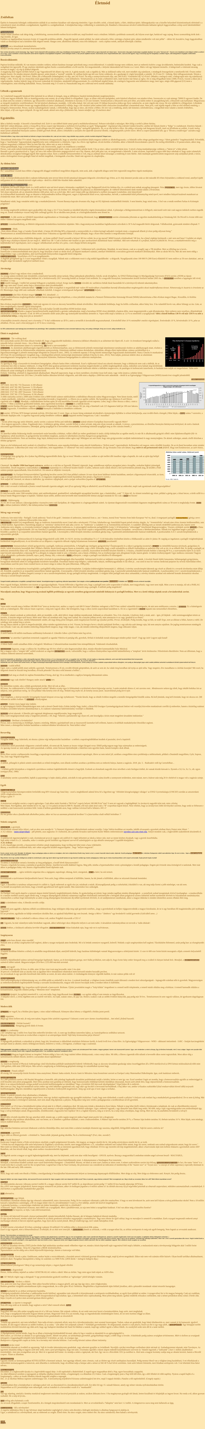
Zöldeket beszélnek (7, 1210)
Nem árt (91, 872)
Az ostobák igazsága (7, 1309)
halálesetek (76, 422)
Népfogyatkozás (5, 720)
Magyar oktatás (5, 1071)
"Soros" (48, 680)
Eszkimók (4, 1291)
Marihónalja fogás (6, 631)
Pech (2, 1391)
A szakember (5, 569)
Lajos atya (155, 546)
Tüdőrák (3, 383)
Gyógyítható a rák (6, 1054)
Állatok (3, 776)
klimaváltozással (78, 1229)
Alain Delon (4, 1126)
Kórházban (4, 666)
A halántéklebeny (6, 649)
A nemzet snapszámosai (8, 1093)
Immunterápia (113, 581)
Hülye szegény (5, 994)
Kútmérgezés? (5, 638)
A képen (130, 581)
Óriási (2, 238)
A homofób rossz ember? (8, 1077)
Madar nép (38, 295)
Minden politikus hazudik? (8, 361)
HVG (2, 413)
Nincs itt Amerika (6, 1104)
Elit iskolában (5, 882)
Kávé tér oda (6, 175)
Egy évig (3, 940)
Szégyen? (4, 1214)
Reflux (2, 1193)
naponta (17, 401)
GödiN (2, 1119)
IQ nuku (3, 1153)
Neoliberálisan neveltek (8, 1023)
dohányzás (69, 404)
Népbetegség (5, 375)
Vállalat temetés (5, 247)
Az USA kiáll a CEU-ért (8, 918)
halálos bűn (77, 994)
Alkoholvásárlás (5, 812)
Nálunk (3, 903)
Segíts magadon (6, 1303)
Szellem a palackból (7, 642)
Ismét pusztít (4, 274)
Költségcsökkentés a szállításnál (11, 987)
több (45, 345)
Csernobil (3, 761)
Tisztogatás (4, 704)
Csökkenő (4, 408)
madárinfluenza (169, 278)
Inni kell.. (3, 801)
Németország (26, 304)
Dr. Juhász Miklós (6, 522)
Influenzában (4, 675)
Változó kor (4, 836)
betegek (182, 413)
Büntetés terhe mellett (7, 539)
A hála (2, 1401)
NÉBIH (126, 496)
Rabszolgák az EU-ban (8, 978)
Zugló (2, 1140)
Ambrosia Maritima (182, 518)
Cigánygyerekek (89, 290)
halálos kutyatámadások (191, 960)
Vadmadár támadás (7, 295)
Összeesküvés (5, 680)
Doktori (3, 767)
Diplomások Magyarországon (14, 185)
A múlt (2, 283)
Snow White (4, 491)
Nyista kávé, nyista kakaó (8, 872)
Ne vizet (3, 967)
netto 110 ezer (137, 853)
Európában (193, 527)
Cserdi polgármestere (105, 217)
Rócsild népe (5, 1345)
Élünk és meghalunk (7, 744)
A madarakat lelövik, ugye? (9, 311)
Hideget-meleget (6, 557)
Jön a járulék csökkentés (8, 256)
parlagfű (69, 555)
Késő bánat (4, 1320)
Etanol (2, 1171)
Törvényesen (102, 541)
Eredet (3, 431)
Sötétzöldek (4, 684)
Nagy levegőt (5, 1012)
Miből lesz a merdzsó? (7, 1026)
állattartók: (78, 283)
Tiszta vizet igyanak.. (7, 1254)
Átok (2, 923)
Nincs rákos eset (6, 1270)
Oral (2, 1277)
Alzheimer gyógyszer (7, 454)
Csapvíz (3, 604)
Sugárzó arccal (101, 479)
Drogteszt (4, 1115)
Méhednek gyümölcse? (8, 737)
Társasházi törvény (6, 1243)
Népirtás (3, 1039)
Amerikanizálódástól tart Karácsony (11, 1331)
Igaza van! (4, 613)
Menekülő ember (6, 695)
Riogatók (3, 907)
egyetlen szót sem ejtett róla (135, 832)
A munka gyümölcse (175, 1325)
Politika (3, 1421)
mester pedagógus (196, 853)
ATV (37, 587)
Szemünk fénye (5, 827)
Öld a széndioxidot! (6, 1408)
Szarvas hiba (5, 1160)
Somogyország (5, 217)
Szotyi (2, 752)
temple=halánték (59, 651)
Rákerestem (182, 606)
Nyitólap (3, 1423)
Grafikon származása (197, 379)
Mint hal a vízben (6, 229)
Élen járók (4, 500)
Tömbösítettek (7, 32)
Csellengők (4, 208)
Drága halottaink (6, 949)
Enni (2, 285)
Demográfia (4, 1182)
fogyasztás (39, 408)
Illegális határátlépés (7, 309)
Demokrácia (30, 699)
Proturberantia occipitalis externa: (167, 1162)
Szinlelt (3, 1016)
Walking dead (5, 1225)
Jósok (43, 343)
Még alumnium (5, 348)
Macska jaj (4, 958)
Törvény (4, 46)
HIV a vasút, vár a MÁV (8, 790)
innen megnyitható (22, 832)
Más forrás (4, 406)
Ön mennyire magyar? (7, 1282)
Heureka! (39, 288)
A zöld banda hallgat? (7, 1359)
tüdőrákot (142, 609)
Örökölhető (4, 1061)
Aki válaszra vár (5, 891)
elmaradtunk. (53, 505)
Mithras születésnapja (7, 1370)
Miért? (2, 420)
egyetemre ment (170, 187)
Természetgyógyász (7, 546)
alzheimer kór (45, 468)
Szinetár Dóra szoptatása (57, 928)
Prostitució (4, 1383)
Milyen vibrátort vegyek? (8, 1263)
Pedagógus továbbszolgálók (9, 860)
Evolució (3, 1030)
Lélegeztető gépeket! (7, 1198)
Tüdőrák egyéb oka (6, 474)
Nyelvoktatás (4, 876)
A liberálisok (4, 713)
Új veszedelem (5, 338)
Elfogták (68, 1305)
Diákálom (3, 928)
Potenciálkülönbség (10, 168)
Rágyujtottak (4, 484)
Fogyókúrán (4, 224)
